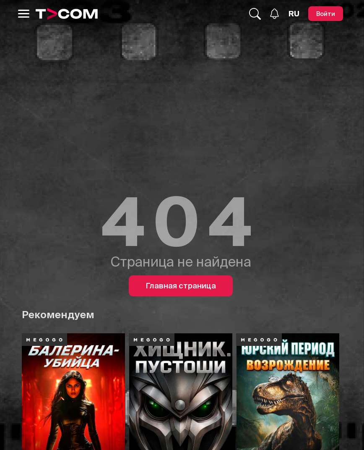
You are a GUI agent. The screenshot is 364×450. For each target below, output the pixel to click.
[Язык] (294, 14)
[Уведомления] (274, 13)
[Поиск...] (255, 14)
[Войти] (325, 13)
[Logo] (67, 14)
